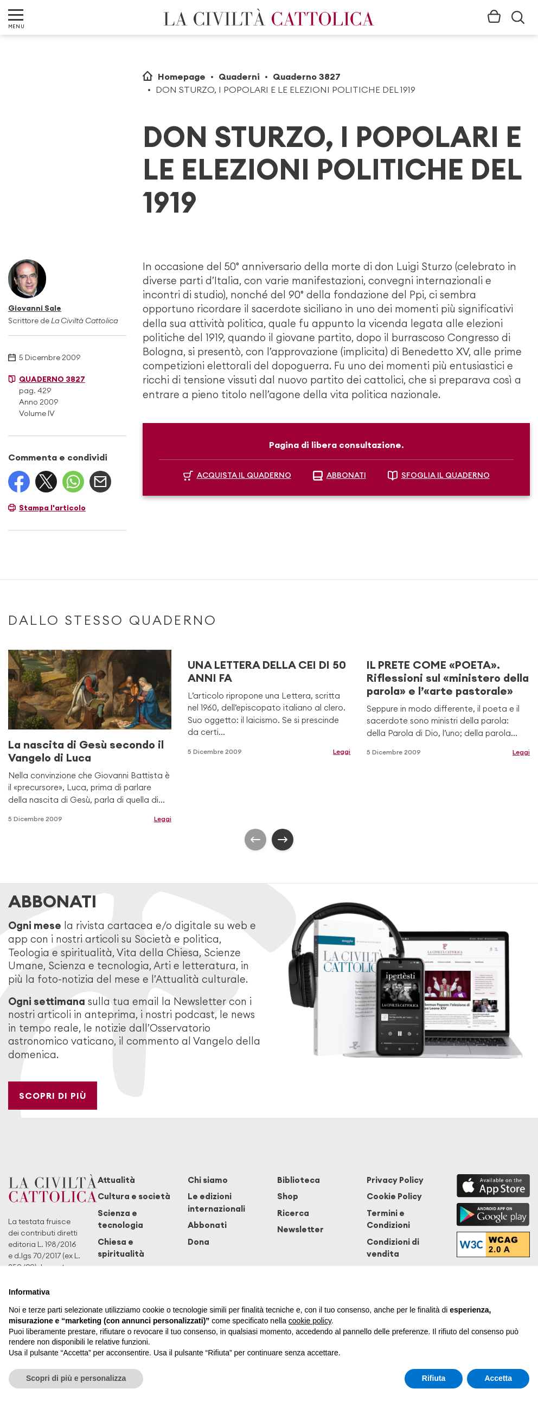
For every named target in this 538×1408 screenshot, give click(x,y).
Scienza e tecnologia (120, 1219)
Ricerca (293, 1213)
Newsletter (300, 1229)
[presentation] (255, 839)
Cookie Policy (394, 1196)
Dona (198, 1242)
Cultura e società (134, 1196)
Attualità (116, 1180)
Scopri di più (53, 1095)
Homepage (182, 76)
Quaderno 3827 (307, 76)
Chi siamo (208, 1180)
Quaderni (239, 76)
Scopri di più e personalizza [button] (76, 1378)
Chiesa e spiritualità (121, 1248)
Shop (287, 1196)
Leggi (162, 819)
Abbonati (207, 1225)
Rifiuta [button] (434, 1378)
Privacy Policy (395, 1180)
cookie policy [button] (310, 1320)
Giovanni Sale (34, 308)
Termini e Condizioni (388, 1219)
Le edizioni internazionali (216, 1202)
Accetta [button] (498, 1378)
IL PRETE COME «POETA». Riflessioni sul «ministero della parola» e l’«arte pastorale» (448, 677)
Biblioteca (298, 1180)
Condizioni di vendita (393, 1248)
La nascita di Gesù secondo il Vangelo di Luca (86, 751)
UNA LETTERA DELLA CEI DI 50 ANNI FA (267, 671)
